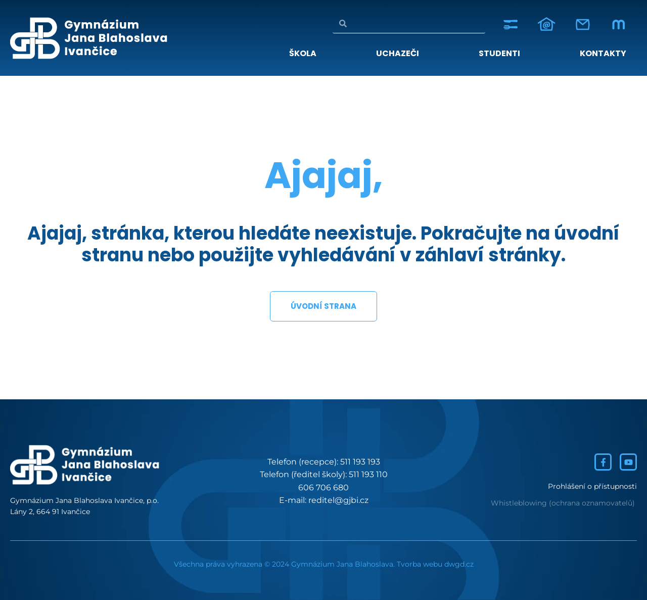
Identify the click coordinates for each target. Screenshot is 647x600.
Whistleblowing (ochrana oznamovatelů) (563, 502)
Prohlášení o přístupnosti (592, 486)
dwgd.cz (459, 564)
